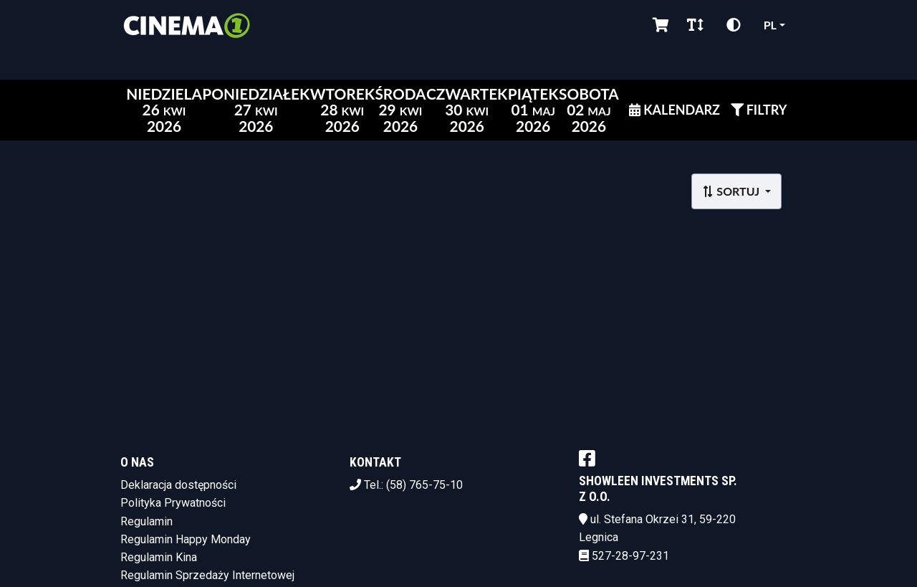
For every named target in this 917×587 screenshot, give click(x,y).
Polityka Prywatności (173, 503)
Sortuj (732, 191)
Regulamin (146, 521)
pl (770, 25)
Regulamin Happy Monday (185, 539)
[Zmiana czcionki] (695, 25)
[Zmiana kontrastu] (733, 25)
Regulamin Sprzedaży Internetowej (207, 575)
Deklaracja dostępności (178, 485)
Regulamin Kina (158, 557)
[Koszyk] (658, 25)
